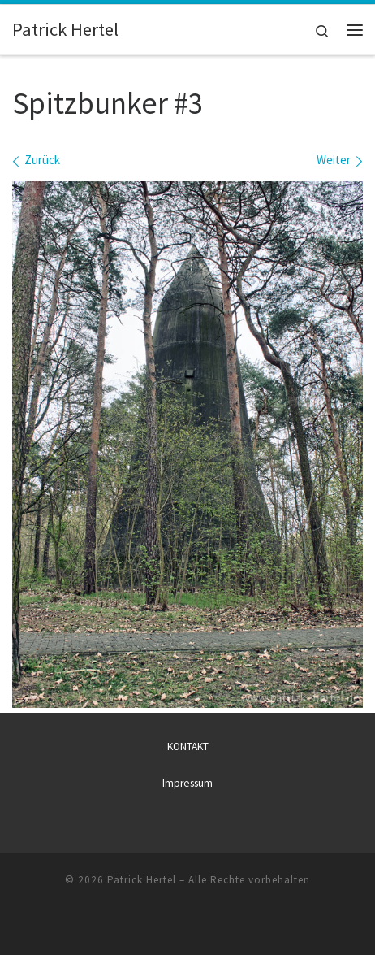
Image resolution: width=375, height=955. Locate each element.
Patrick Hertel (141, 880)
